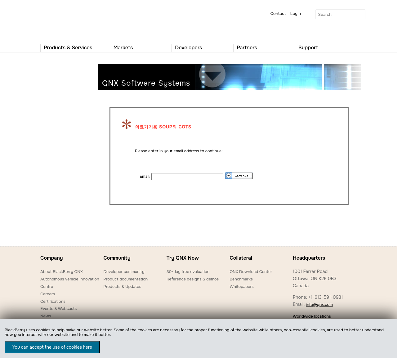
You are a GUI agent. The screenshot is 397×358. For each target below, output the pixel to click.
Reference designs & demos (193, 279)
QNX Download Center (251, 271)
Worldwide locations (312, 316)
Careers (47, 294)
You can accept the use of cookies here (52, 347)
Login (295, 13)
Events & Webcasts (58, 308)
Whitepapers (241, 286)
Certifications (52, 301)
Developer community (123, 271)
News (45, 316)
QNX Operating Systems (59, 20)
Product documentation (125, 279)
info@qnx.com (319, 304)
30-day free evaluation (188, 271)
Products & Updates (122, 286)
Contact (278, 13)
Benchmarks (241, 279)
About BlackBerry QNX (61, 271)
